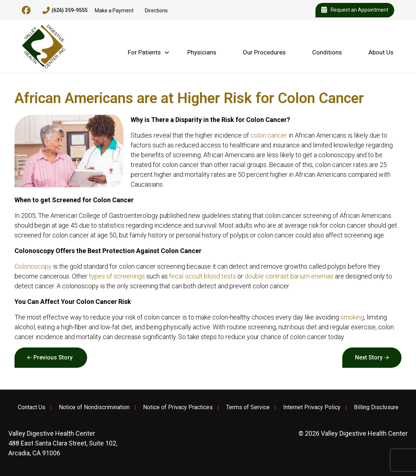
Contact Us (31, 407)
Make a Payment (114, 10)
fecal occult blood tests (202, 276)
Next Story (369, 357)
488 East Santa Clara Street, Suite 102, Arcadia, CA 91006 (62, 443)
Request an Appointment (354, 10)
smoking (352, 317)
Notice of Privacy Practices (178, 407)
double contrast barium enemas (289, 276)
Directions (156, 10)
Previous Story (53, 357)
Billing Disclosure (376, 407)
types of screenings (117, 276)
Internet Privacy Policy (311, 407)
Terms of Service (248, 407)
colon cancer (268, 135)
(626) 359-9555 (64, 10)
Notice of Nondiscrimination (94, 407)
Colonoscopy (33, 266)
